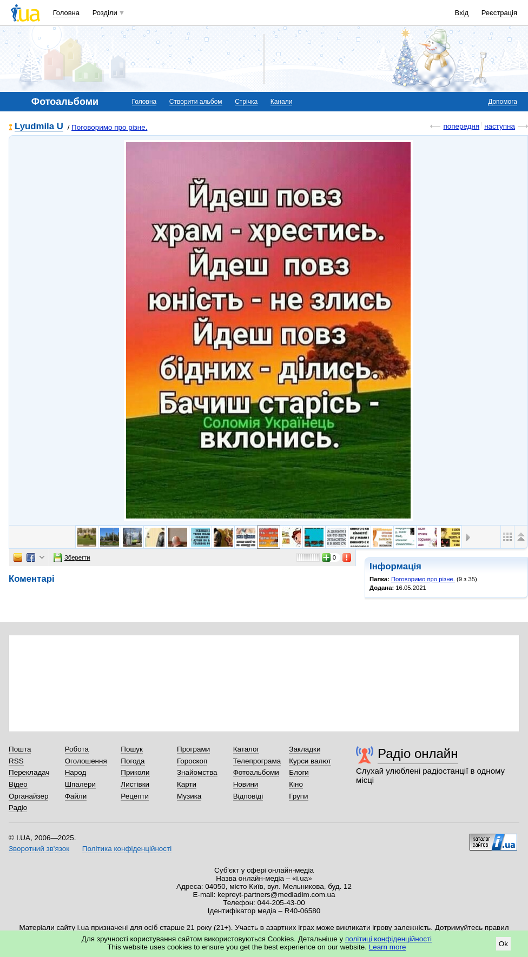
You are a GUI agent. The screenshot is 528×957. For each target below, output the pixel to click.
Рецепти (135, 796)
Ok (503, 944)
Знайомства (197, 772)
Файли (76, 796)
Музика (189, 796)
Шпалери (80, 784)
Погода (132, 761)
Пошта (20, 749)
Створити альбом (195, 101)
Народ (76, 772)
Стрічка (246, 101)
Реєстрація (499, 13)
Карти (186, 784)
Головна (66, 13)
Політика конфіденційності (126, 849)
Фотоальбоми (256, 772)
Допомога (502, 101)
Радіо (18, 807)
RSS (16, 761)
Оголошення (86, 761)
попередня (461, 126)
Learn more (387, 947)
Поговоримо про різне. (109, 127)
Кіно (296, 784)
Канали (281, 101)
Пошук (132, 749)
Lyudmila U (39, 126)
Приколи (135, 772)
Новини (246, 784)
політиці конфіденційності (388, 939)
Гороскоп (192, 761)
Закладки (304, 749)
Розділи (105, 13)
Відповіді (248, 796)
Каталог (246, 749)
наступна (499, 126)
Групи (298, 796)
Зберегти (72, 557)
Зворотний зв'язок (39, 849)
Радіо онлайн (418, 753)
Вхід (462, 13)
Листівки (135, 784)
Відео (18, 784)
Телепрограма (257, 761)
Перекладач (29, 772)
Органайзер (28, 796)
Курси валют (310, 761)
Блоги (299, 772)
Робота (77, 749)
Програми (193, 749)
